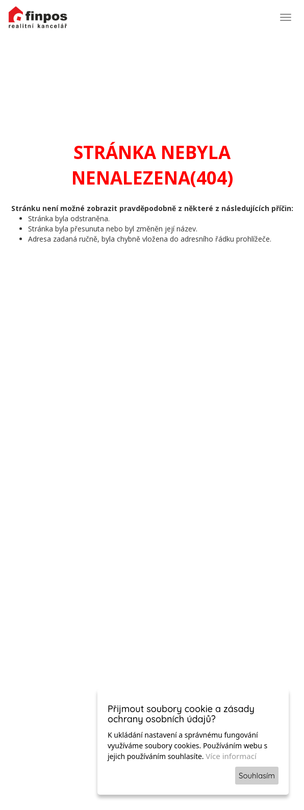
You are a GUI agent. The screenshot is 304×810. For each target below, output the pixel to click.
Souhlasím (257, 775)
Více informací (231, 756)
